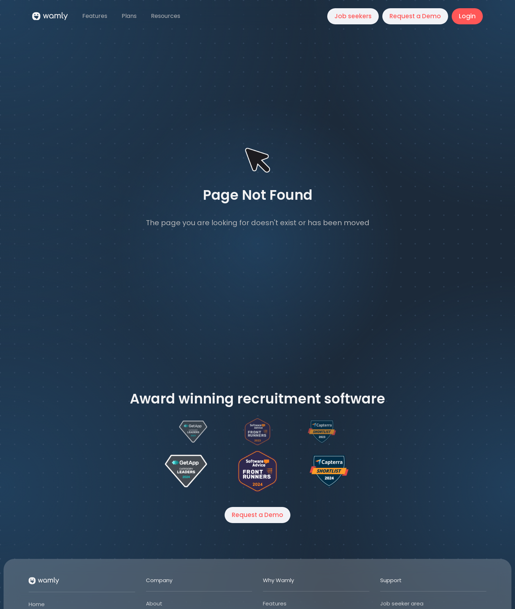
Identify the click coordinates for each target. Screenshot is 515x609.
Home (37, 604)
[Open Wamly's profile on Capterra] (329, 471)
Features (274, 603)
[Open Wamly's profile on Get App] (186, 471)
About (154, 603)
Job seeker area (401, 603)
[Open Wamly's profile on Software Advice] (257, 471)
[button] (166, 16)
